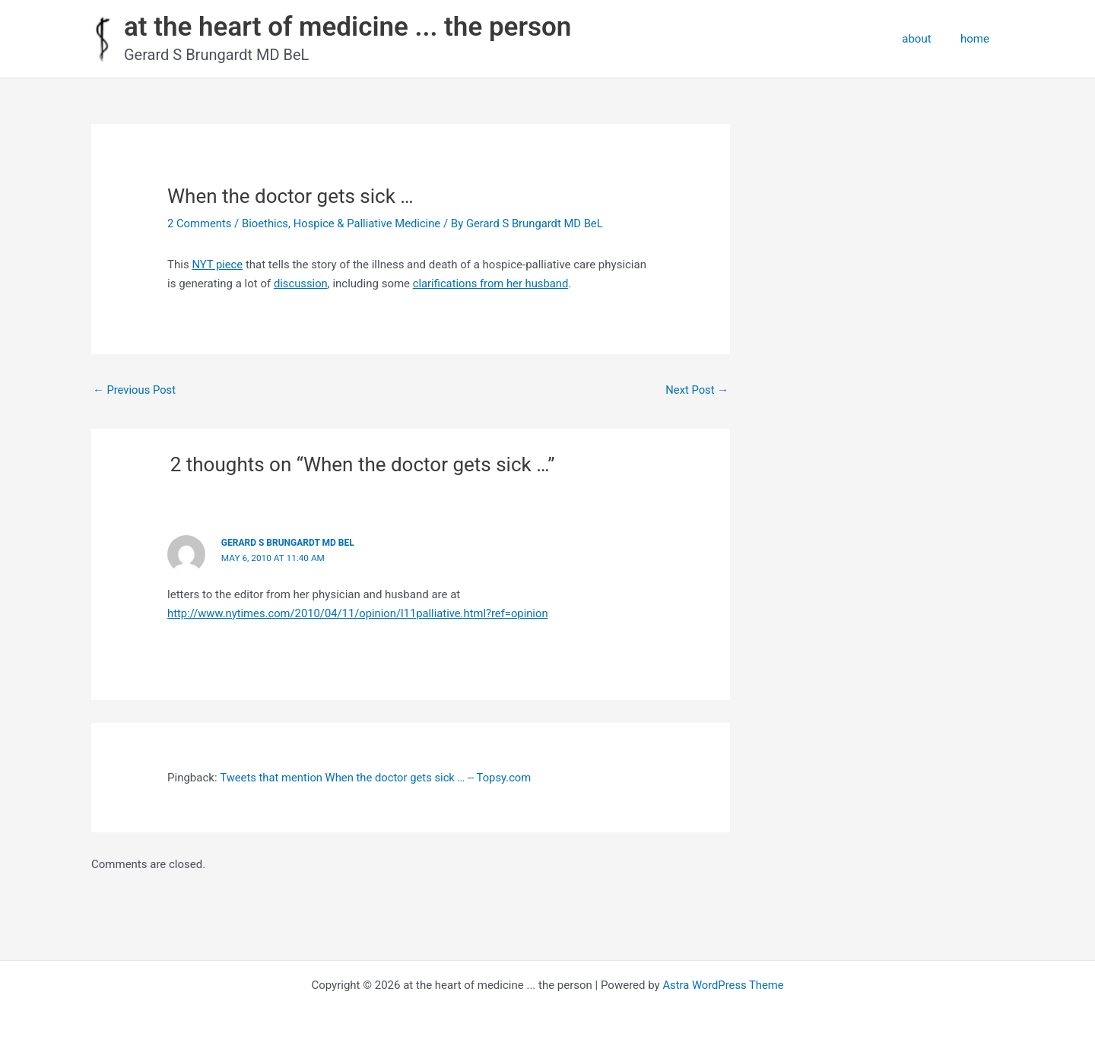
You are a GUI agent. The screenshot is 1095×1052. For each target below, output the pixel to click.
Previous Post (135, 390)
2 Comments (200, 223)
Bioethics (266, 223)
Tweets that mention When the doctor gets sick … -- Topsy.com (377, 777)
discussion (301, 283)
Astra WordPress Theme (723, 985)
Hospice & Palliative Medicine (370, 223)
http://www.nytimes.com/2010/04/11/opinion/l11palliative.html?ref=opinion (360, 613)
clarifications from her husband (493, 283)
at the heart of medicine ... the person (347, 27)
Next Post (696, 390)
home (977, 39)
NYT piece (217, 264)
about (926, 39)
